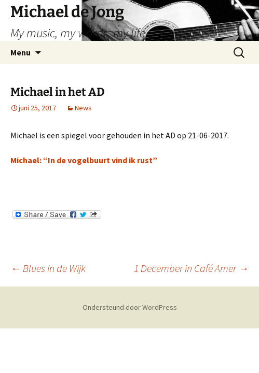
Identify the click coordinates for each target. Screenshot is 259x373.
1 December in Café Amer (191, 268)
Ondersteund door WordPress (130, 307)
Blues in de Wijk (48, 268)
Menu (20, 52)
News (83, 107)
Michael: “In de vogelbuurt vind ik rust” (83, 160)
